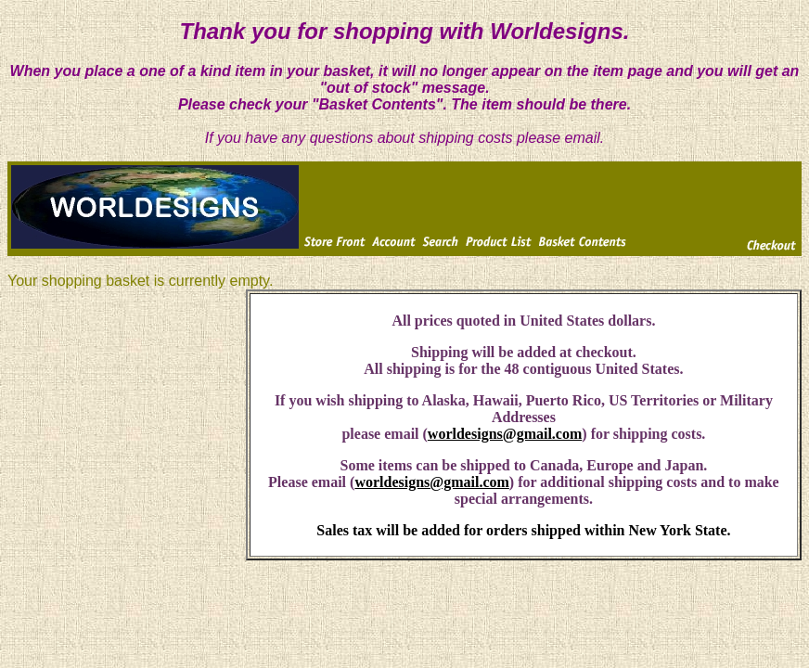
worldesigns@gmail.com (505, 434)
